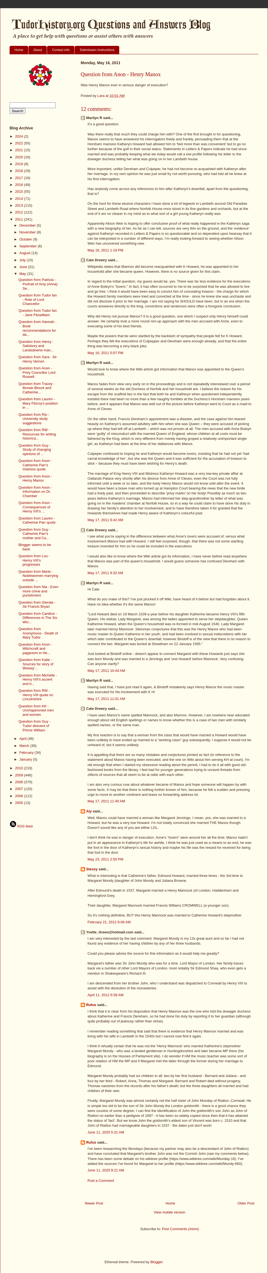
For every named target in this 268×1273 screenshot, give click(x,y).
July (23, 260)
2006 (19, 796)
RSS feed (21, 826)
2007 (19, 789)
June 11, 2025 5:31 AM (106, 1132)
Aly (89, 811)
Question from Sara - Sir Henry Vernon (37, 359)
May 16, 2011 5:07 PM (105, 353)
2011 (19, 219)
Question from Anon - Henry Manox (35, 478)
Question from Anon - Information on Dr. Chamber (35, 491)
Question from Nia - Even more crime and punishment (38, 591)
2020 (19, 157)
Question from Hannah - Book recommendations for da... (37, 328)
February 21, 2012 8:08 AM (109, 922)
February (27, 752)
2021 (19, 150)
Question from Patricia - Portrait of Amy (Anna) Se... (37, 284)
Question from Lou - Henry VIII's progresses (34, 560)
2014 (19, 199)
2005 (19, 803)
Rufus (91, 1005)
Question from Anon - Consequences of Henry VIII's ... (35, 507)
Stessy (92, 869)
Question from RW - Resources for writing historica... (37, 434)
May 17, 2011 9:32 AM (105, 573)
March (24, 746)
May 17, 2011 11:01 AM (106, 699)
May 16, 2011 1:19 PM (105, 250)
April (23, 739)
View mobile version (169, 1212)
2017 (19, 178)
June (23, 267)
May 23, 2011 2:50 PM (105, 859)
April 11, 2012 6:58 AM (106, 995)
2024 (19, 136)
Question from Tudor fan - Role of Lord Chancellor (37, 299)
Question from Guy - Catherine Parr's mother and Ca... (34, 533)
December (28, 225)
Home (18, 50)
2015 (19, 191)
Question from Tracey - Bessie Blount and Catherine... (36, 388)
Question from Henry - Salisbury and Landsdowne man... (35, 346)
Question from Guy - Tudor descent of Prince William (34, 725)
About (37, 50)
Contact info (60, 50)
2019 (19, 164)
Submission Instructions (97, 50)
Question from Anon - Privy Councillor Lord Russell (36, 372)
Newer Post (94, 1203)
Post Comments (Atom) (180, 1229)
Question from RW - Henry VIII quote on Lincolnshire (35, 695)
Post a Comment (101, 1181)
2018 (19, 171)
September (28, 246)
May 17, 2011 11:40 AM (106, 801)
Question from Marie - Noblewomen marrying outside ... (38, 575)
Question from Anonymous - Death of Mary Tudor (38, 633)
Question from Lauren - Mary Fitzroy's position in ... (38, 403)
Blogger (156, 1262)
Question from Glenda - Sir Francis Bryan (36, 604)
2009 (19, 775)
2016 (19, 185)
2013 (19, 205)
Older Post (246, 1203)
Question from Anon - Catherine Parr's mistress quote (35, 465)
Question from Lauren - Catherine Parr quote (37, 520)
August (25, 253)
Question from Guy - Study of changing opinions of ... (34, 449)
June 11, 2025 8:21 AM (106, 1170)
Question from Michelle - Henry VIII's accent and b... (37, 679)
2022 (19, 143)
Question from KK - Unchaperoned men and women (36, 710)
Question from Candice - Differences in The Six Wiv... (37, 618)
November (28, 232)
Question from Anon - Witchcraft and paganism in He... (35, 648)
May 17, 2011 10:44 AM (106, 671)
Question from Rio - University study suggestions (33, 419)
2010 (19, 768)
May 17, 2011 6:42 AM (105, 520)
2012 (19, 212)
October (26, 239)
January (26, 759)
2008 (19, 782)
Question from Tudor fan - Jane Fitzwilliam (37, 312)
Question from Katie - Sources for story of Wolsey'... (35, 664)
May (23, 274)
